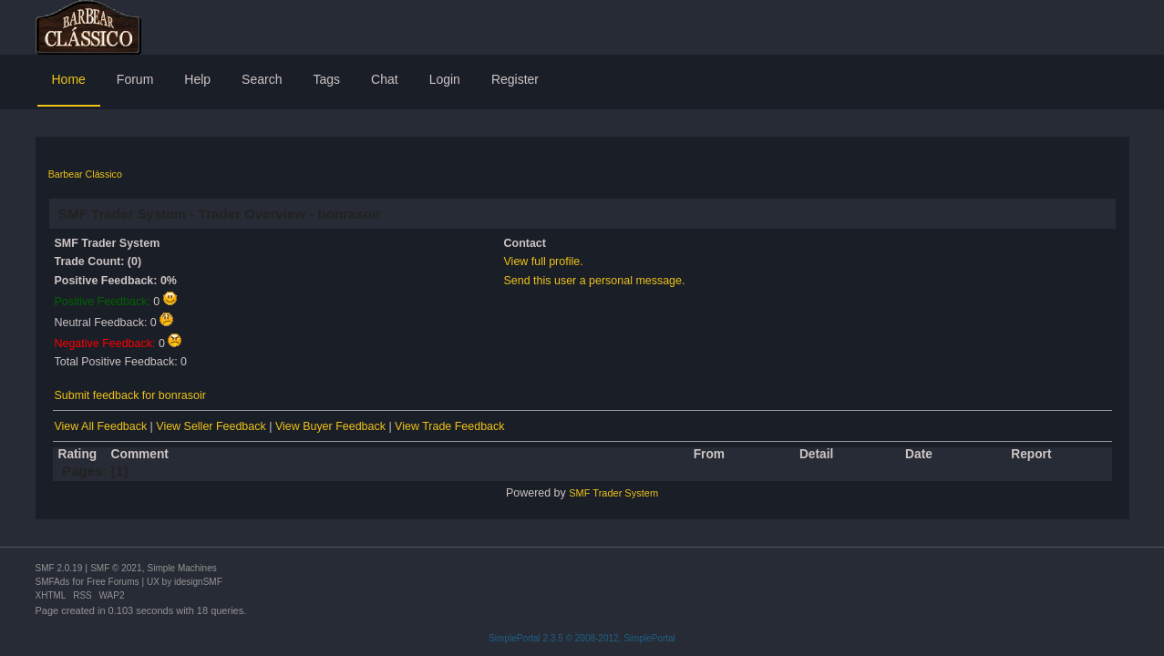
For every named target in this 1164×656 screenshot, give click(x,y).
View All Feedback (101, 426)
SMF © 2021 (115, 568)
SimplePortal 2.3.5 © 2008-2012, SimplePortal (582, 638)
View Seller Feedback (210, 426)
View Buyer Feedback (330, 426)
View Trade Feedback (449, 426)
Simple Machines (182, 568)
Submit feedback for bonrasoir (130, 395)
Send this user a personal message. (594, 280)
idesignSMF (198, 582)
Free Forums (113, 582)
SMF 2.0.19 (59, 568)
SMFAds (53, 582)
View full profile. (543, 261)
